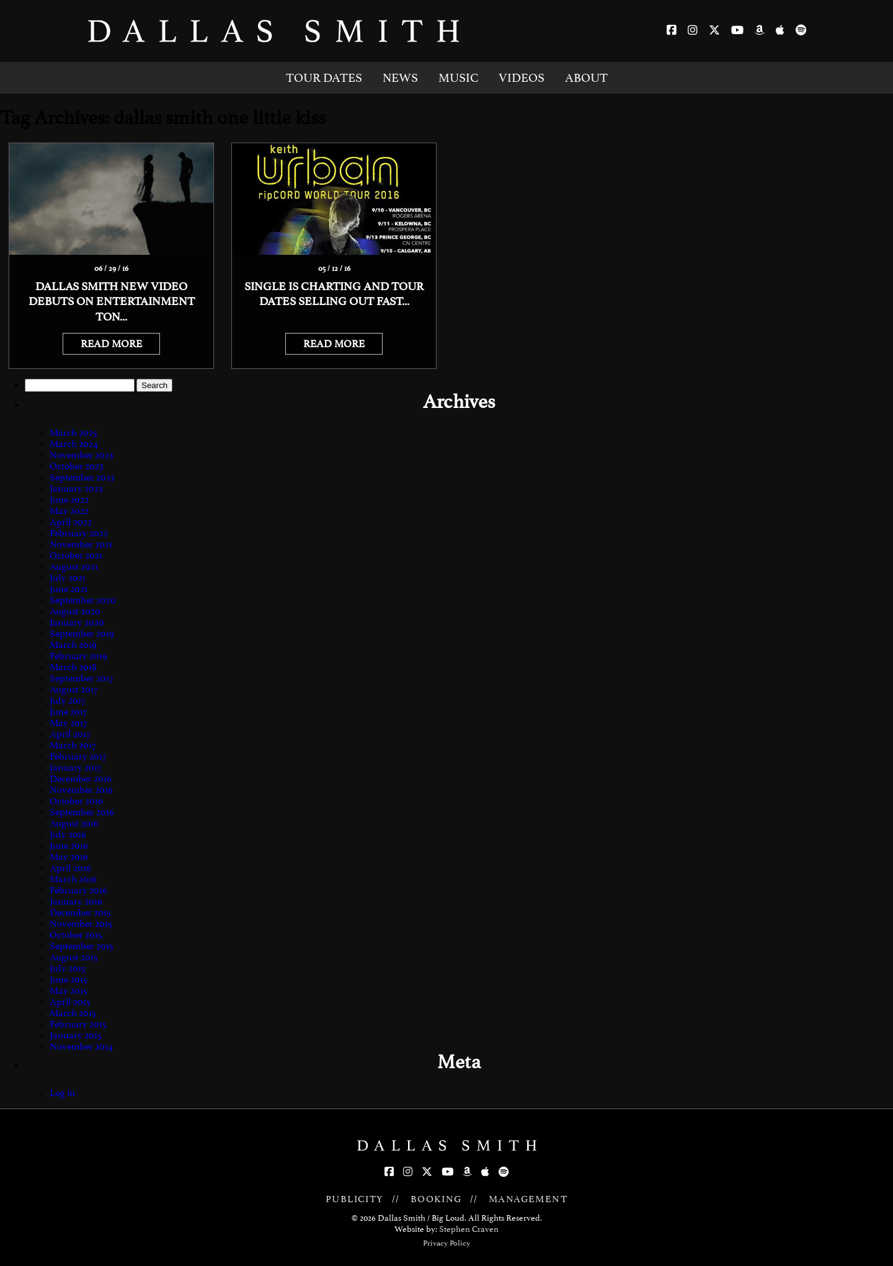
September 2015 (81, 946)
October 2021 (76, 555)
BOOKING (436, 1199)
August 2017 (73, 689)
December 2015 (80, 912)
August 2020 (75, 611)
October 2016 (76, 801)
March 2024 (74, 443)
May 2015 (68, 990)
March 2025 (73, 432)
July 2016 (68, 834)
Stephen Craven (469, 1229)
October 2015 (76, 935)
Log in (62, 1093)
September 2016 (82, 812)
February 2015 (78, 1024)
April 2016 (70, 868)
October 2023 (77, 466)
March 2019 (73, 644)
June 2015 (68, 979)
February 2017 (78, 756)
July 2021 (68, 577)
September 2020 (83, 600)
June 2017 (68, 711)
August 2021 (74, 566)
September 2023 (82, 477)
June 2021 (68, 589)
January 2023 (76, 488)
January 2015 (76, 1035)
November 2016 (81, 789)
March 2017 (73, 745)
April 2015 (70, 1001)
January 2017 (75, 767)
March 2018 (73, 667)
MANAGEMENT (528, 1199)
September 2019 (82, 633)
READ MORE (111, 344)
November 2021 (81, 544)
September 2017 (81, 678)
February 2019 (78, 656)
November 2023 (81, 455)
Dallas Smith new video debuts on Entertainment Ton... (112, 302)
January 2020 (77, 622)
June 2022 (69, 499)
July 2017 (67, 700)
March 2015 (73, 1013)
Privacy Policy (446, 1243)
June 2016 (69, 845)
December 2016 (81, 778)
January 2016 (76, 901)
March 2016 (73, 879)
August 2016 (74, 823)
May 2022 (69, 510)
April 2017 (70, 734)
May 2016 (69, 856)
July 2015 (68, 968)
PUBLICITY (355, 1199)
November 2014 (81, 1046)
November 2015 (81, 923)
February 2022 (79, 533)
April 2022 (71, 522)
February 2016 (78, 890)
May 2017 (68, 722)
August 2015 (74, 957)
